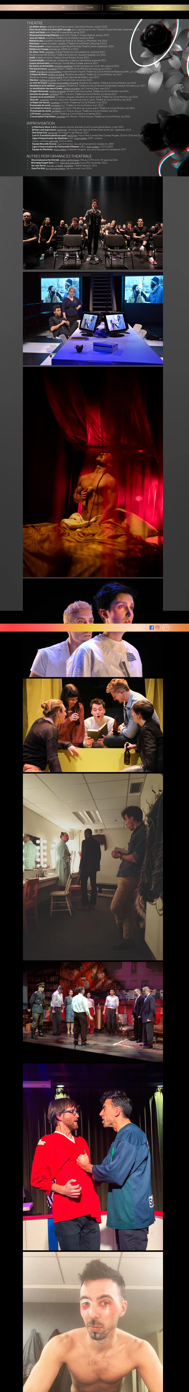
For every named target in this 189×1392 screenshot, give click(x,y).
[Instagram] (157, 628)
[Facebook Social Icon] (152, 628)
